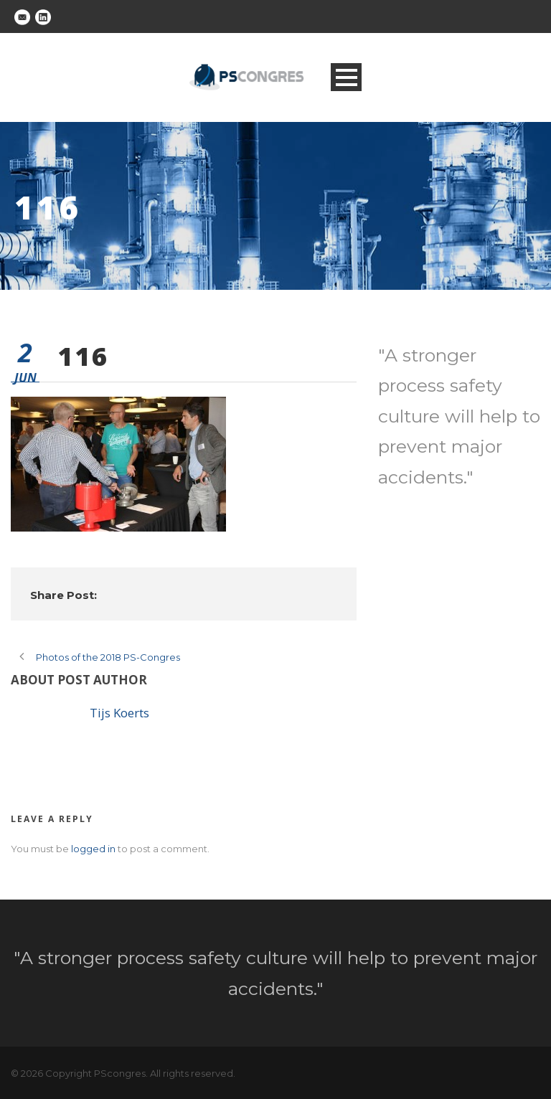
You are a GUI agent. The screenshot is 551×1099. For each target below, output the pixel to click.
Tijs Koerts (119, 712)
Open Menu (346, 77)
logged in (93, 848)
